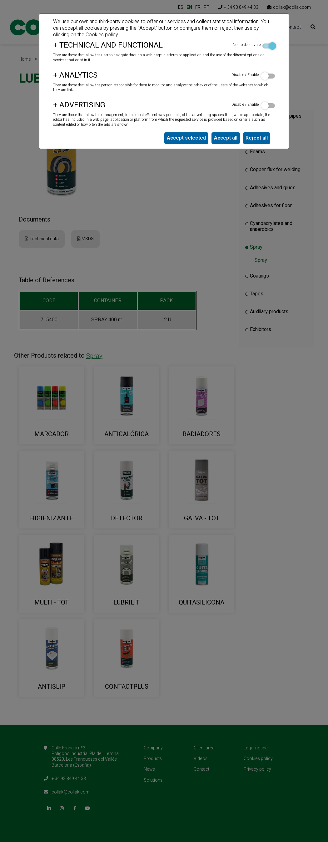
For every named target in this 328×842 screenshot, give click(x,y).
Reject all (257, 138)
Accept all (225, 138)
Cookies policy (102, 34)
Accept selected (186, 138)
